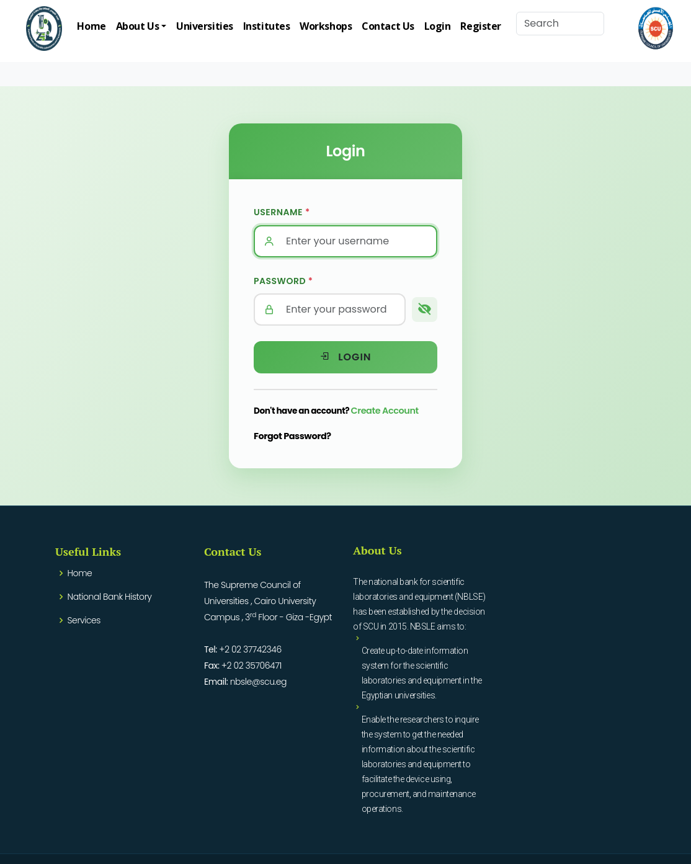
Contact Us (388, 26)
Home (91, 26)
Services (84, 620)
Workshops (326, 26)
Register (480, 26)
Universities (204, 26)
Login (437, 26)
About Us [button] (137, 26)
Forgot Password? (292, 436)
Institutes (266, 26)
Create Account (385, 410)
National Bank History (110, 596)
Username (282, 212)
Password (283, 281)
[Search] (560, 23)
